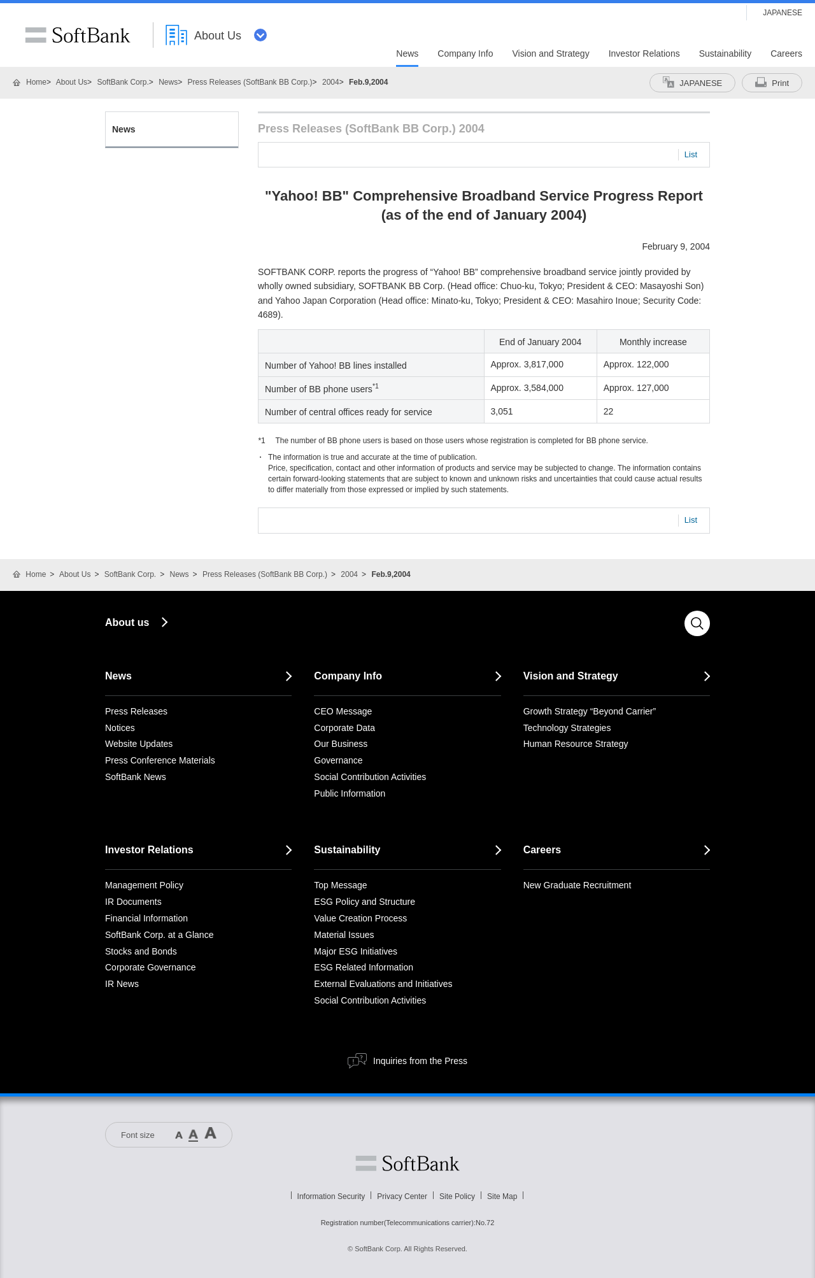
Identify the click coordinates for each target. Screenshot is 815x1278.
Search (697, 623)
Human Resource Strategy (575, 744)
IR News (122, 984)
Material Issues (344, 935)
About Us (71, 82)
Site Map (502, 1196)
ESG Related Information (363, 967)
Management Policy (144, 885)
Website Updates (139, 744)
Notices (120, 728)
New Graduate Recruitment (577, 885)
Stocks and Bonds (141, 951)
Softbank (407, 1163)
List (690, 154)
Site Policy (457, 1196)
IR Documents (133, 902)
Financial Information (146, 918)
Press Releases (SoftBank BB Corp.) (250, 82)
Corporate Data (344, 728)
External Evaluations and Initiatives (383, 984)
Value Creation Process (360, 918)
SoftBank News (135, 777)
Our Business (340, 744)
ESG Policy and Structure (364, 902)
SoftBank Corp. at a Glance (159, 935)
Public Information (349, 793)
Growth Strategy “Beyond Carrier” (589, 711)
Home (36, 82)
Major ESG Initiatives (355, 951)
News (168, 82)
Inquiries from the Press (420, 1061)
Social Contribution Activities (370, 777)
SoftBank (77, 35)
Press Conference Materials (160, 760)
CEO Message (343, 711)
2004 (330, 82)
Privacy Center (402, 1196)
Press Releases (136, 711)
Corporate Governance (150, 967)
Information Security (331, 1196)
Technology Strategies (567, 728)
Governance (338, 760)
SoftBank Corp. (122, 82)
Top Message (340, 885)
